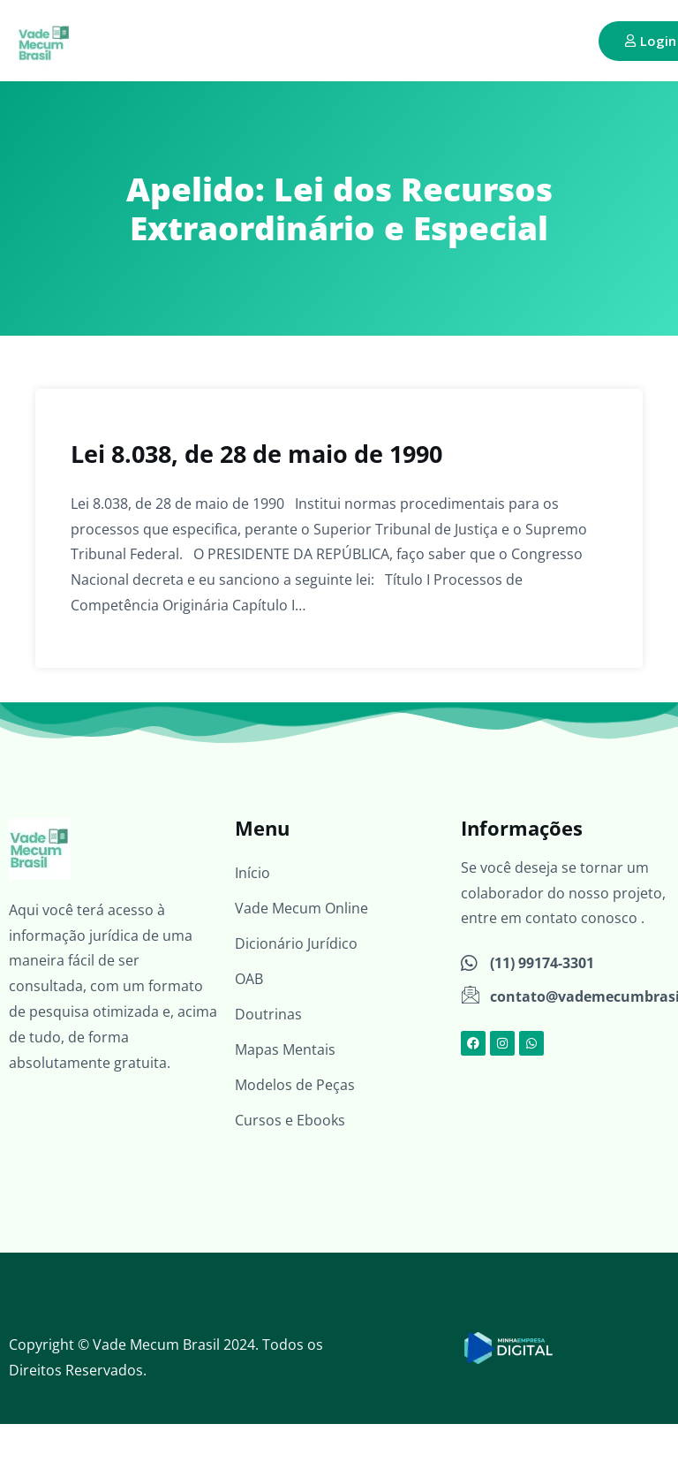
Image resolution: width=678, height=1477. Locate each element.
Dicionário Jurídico (296, 943)
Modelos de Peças (295, 1084)
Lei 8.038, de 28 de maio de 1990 (256, 453)
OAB (249, 978)
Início (252, 872)
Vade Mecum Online (301, 908)
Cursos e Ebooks (290, 1120)
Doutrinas (268, 1014)
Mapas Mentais (285, 1049)
